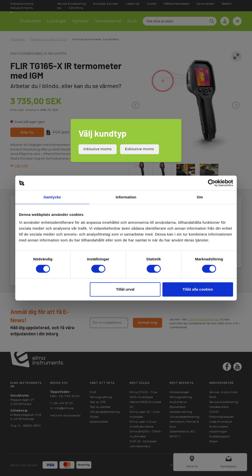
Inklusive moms (97, 149)
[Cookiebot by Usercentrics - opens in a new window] (211, 183)
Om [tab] (200, 197)
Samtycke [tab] (52, 197)
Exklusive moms (139, 149)
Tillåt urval (125, 289)
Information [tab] (126, 197)
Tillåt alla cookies (197, 289)
